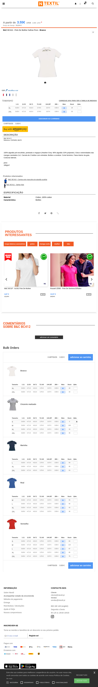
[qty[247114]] (79, 112)
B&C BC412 (7, 138)
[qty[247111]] (79, 108)
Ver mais (9, 678)
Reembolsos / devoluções (14, 606)
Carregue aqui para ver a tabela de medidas (78, 100)
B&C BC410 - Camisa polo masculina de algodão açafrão (27, 179)
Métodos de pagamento (13, 599)
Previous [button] (6, 63)
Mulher (57, 244)
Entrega (7, 602)
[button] (75, 4)
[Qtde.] (75, 388)
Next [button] (93, 63)
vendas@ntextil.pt (58, 600)
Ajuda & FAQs (9, 609)
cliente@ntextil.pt (58, 595)
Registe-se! (34, 636)
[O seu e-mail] (15, 635)
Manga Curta (45, 244)
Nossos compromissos (13, 612)
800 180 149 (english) (59, 606)
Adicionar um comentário (49, 337)
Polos (32, 244)
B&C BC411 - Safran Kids (15, 185)
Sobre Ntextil (9, 593)
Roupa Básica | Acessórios (15, 244)
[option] (49, 61)
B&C (5, 30)
